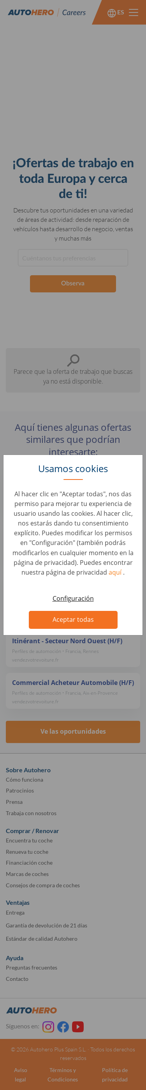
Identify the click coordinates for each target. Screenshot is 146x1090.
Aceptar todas (73, 619)
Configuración (73, 598)
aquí (116, 572)
